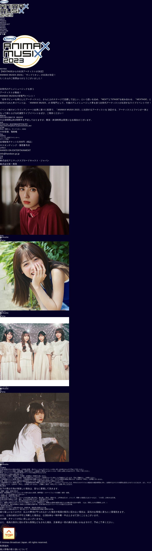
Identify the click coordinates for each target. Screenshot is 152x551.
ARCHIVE (3, 32)
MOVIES (3, 27)
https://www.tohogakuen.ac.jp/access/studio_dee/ (15, 126)
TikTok (2, 240)
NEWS (2, 17)
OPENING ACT (5, 24)
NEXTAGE (3, 29)
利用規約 (4, 546)
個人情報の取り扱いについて (14, 549)
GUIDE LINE (4, 31)
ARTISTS (3, 22)
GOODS (2, 26)
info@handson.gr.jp (10, 154)
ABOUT (2, 19)
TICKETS (3, 21)
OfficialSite (4, 237)
